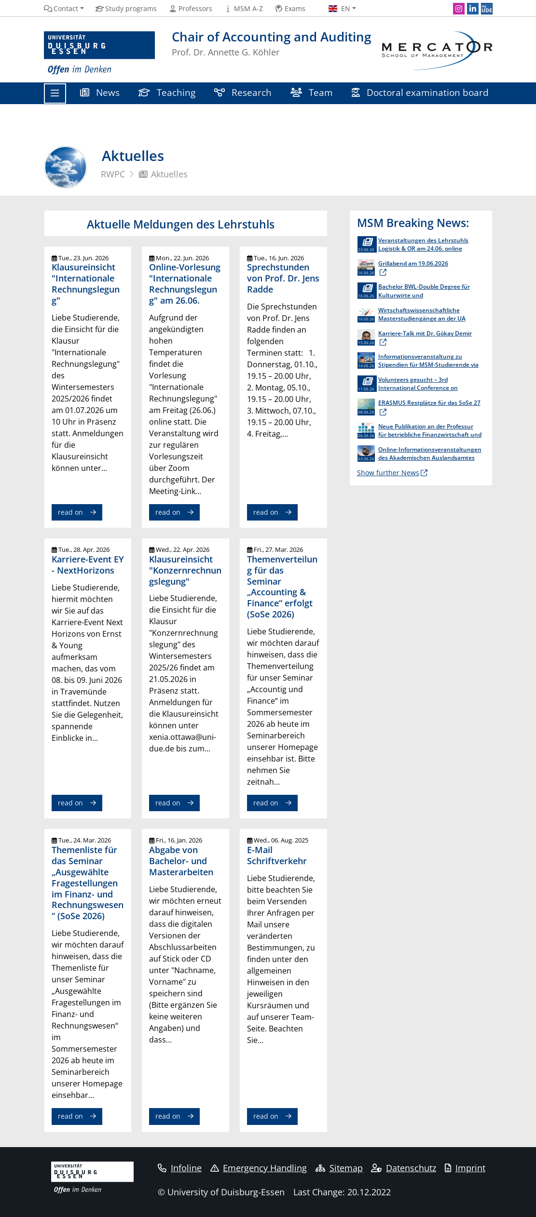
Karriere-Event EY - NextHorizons (88, 564)
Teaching (167, 92)
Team (311, 92)
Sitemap (339, 1168)
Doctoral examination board (420, 92)
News (100, 92)
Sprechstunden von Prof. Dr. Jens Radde (283, 278)
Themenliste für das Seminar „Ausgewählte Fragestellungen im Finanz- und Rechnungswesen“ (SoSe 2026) (88, 883)
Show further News (388, 472)
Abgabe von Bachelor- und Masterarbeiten (181, 861)
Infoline (180, 1168)
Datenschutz (403, 1168)
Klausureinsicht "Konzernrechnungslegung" (185, 570)
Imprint (465, 1168)
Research (243, 92)
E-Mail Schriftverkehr (277, 855)
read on (70, 512)
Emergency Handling (258, 1168)
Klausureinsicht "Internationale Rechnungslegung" (86, 283)
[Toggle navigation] (55, 93)
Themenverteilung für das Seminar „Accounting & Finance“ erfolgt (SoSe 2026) (282, 586)
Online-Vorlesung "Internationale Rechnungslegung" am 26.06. (184, 283)
